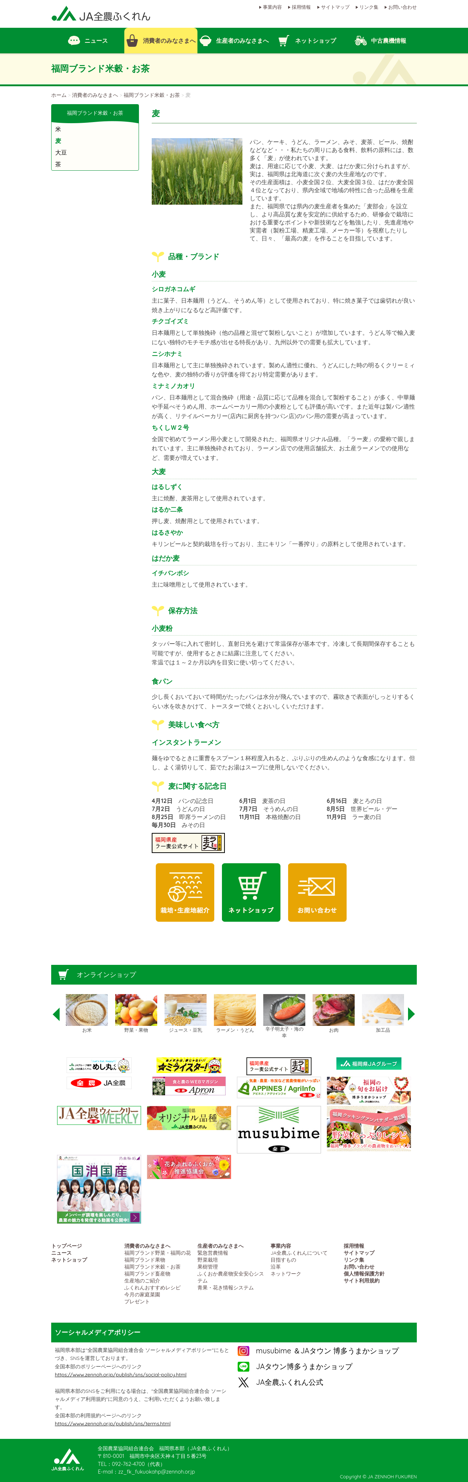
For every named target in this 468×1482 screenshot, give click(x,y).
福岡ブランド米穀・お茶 (152, 95)
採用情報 (301, 7)
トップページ (66, 1246)
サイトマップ (335, 7)
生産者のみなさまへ (220, 1246)
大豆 (61, 152)
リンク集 (368, 7)
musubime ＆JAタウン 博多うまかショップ (327, 1350)
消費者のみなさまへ (95, 95)
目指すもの (283, 1260)
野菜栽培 (207, 1260)
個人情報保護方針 (364, 1273)
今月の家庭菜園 (142, 1294)
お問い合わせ (402, 7)
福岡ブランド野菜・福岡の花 (157, 1253)
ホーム (59, 95)
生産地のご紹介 (142, 1280)
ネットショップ (69, 1260)
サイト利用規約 (362, 1280)
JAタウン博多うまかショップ (304, 1366)
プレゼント (137, 1301)
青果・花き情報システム (225, 1287)
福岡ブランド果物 (144, 1260)
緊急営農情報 (212, 1253)
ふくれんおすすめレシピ (152, 1287)
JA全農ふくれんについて (299, 1253)
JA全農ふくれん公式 (289, 1382)
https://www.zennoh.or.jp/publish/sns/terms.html (113, 1423)
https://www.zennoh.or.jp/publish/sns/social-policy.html (120, 1374)
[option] (87, 1013)
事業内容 (272, 7)
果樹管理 (207, 1266)
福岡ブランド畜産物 (147, 1273)
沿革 (276, 1266)
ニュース (61, 1253)
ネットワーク (286, 1273)
